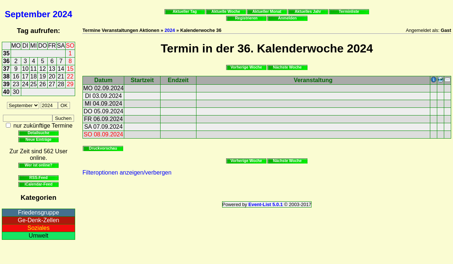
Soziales (38, 228)
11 (33, 69)
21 (61, 76)
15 (70, 69)
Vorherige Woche (246, 67)
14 (61, 69)
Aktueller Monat (266, 11)
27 (52, 84)
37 (6, 69)
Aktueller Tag (185, 11)
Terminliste (349, 11)
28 (61, 84)
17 (25, 76)
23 (16, 84)
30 (16, 92)
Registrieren (246, 18)
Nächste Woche (287, 67)
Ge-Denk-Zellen (38, 220)
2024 (62, 14)
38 (6, 76)
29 (70, 84)
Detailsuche (38, 133)
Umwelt (38, 235)
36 (6, 61)
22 (70, 76)
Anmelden (287, 18)
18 (33, 76)
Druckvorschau (103, 148)
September (27, 14)
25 (33, 84)
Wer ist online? (38, 165)
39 (6, 84)
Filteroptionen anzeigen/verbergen (127, 172)
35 (6, 53)
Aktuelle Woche (225, 11)
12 (42, 69)
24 (25, 84)
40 (6, 92)
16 (16, 76)
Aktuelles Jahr (308, 11)
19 (42, 76)
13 (52, 69)
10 (25, 69)
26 (42, 84)
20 (52, 76)
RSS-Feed (38, 177)
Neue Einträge (39, 139)
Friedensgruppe (38, 212)
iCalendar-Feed (38, 184)
